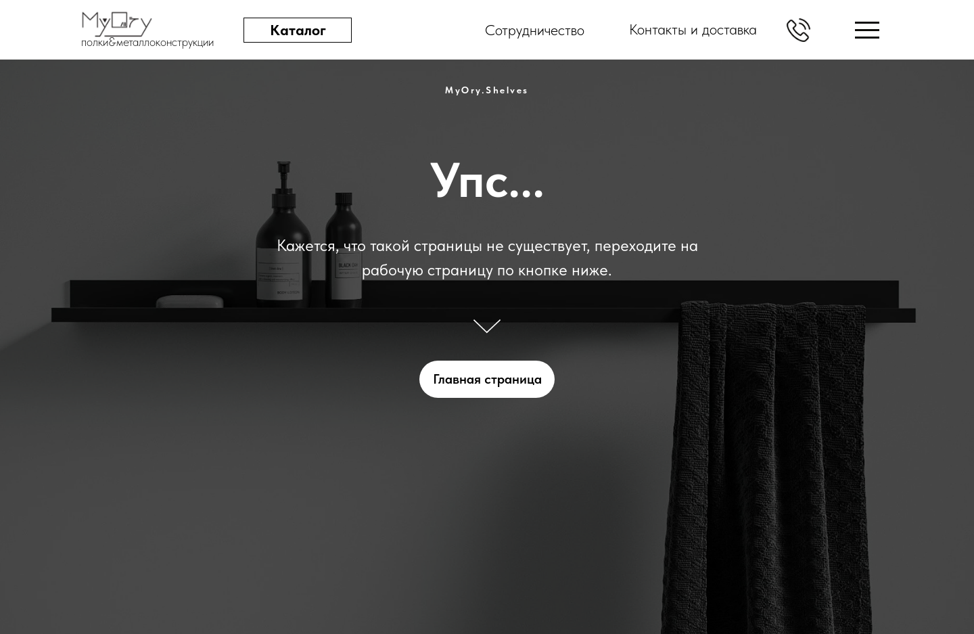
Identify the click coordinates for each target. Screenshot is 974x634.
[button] (798, 30)
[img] (867, 30)
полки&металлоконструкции (147, 42)
